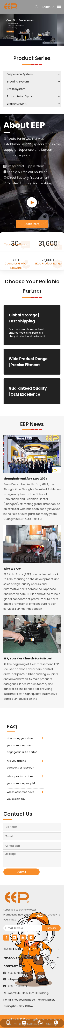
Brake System (16, 89)
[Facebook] (6, 938)
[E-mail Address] (21, 928)
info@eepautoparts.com (24, 979)
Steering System (18, 82)
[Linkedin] (14, 938)
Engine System (16, 104)
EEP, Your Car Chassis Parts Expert (28, 658)
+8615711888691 (17, 986)
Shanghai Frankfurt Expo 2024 (25, 479)
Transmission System (21, 96)
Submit (21, 872)
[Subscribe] (51, 928)
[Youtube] (23, 938)
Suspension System (20, 74)
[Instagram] (31, 938)
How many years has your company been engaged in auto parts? (22, 745)
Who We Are (12, 569)
